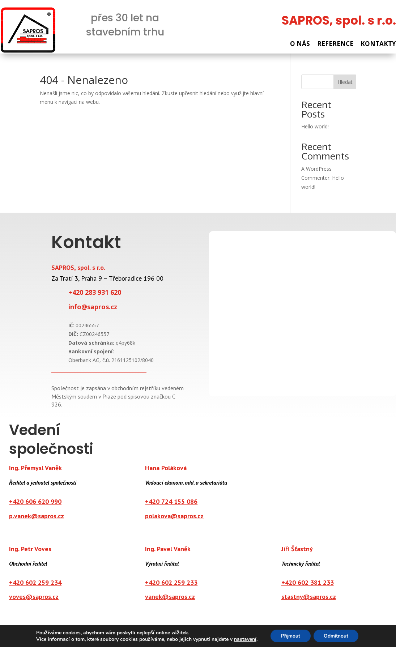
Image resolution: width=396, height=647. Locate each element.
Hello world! (315, 126)
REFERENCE (335, 44)
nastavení (243, 639)
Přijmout (290, 635)
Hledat (345, 82)
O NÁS (300, 44)
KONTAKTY (378, 44)
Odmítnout (336, 635)
